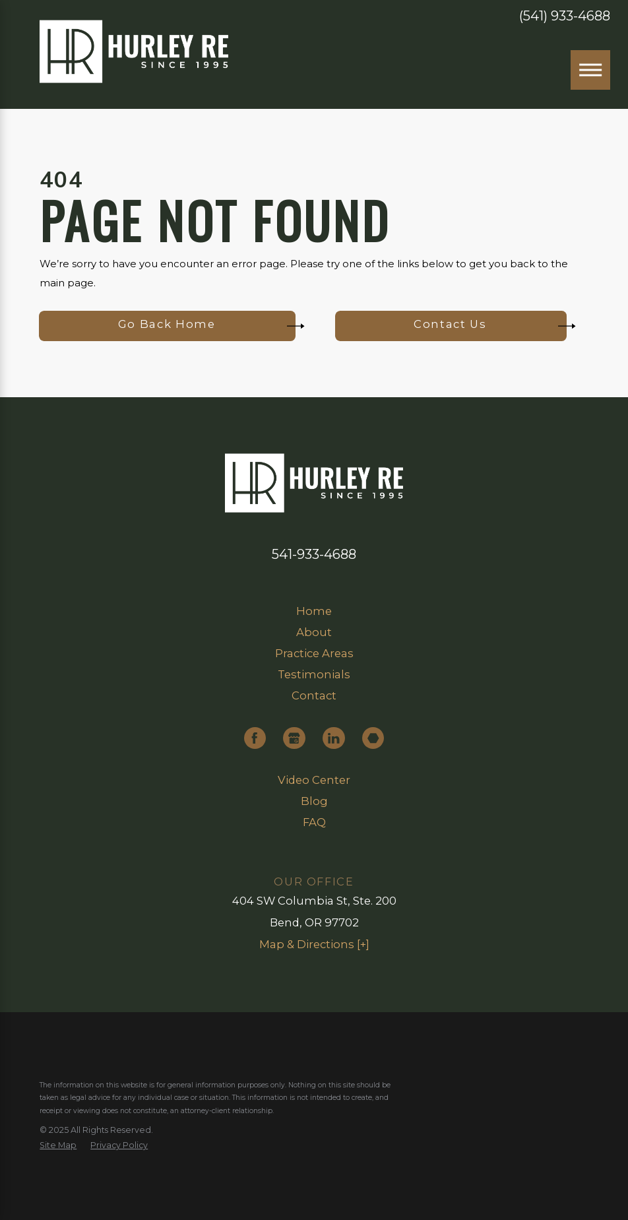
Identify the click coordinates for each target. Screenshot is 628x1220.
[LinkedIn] (333, 738)
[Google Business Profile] (294, 738)
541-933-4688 (314, 554)
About (314, 632)
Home (314, 611)
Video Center (314, 780)
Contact (314, 695)
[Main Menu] (590, 70)
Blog (314, 801)
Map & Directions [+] (314, 944)
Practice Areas (314, 653)
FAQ (314, 822)
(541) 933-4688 (564, 16)
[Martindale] (373, 738)
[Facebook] (255, 738)
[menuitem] (314, 611)
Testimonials (314, 674)
